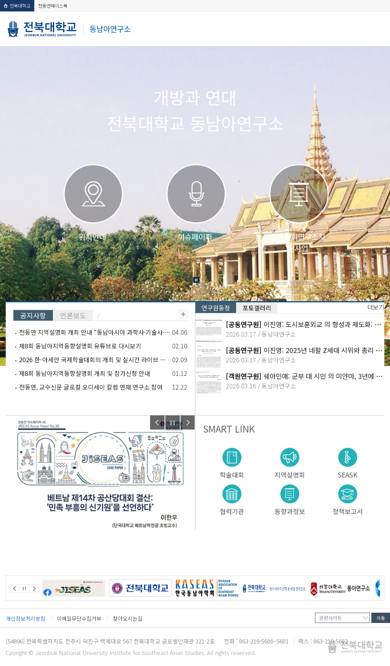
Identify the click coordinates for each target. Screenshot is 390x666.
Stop (196, 280)
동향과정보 (290, 510)
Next (188, 422)
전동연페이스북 (52, 5)
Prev (157, 422)
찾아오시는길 (127, 618)
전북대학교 (17, 5)
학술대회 (232, 474)
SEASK (347, 474)
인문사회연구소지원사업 (297, 242)
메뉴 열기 (376, 29)
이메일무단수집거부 (79, 618)
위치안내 (92, 236)
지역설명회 (290, 474)
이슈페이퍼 (195, 236)
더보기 (183, 314)
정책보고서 (347, 510)
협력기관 (232, 510)
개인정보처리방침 (25, 618)
